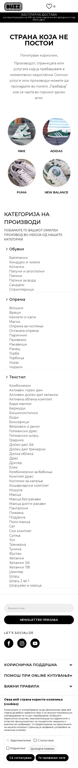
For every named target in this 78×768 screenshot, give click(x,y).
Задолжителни (20, 740)
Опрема (17, 299)
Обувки (16, 249)
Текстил (17, 377)
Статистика (46, 740)
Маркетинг (18, 748)
